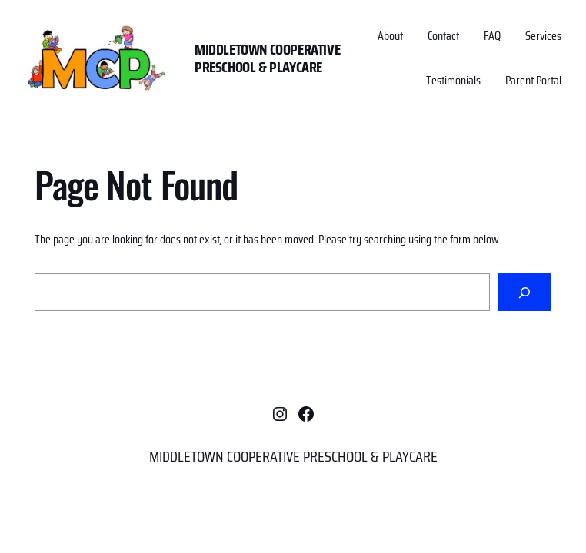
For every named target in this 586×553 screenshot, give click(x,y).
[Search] (524, 292)
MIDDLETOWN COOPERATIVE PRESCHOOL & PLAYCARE (267, 58)
